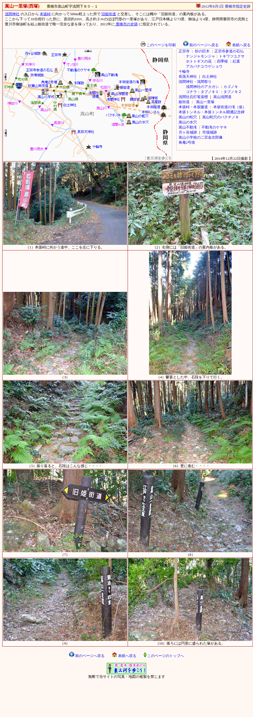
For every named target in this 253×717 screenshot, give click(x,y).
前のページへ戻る (201, 45)
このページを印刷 (158, 45)
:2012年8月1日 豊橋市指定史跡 (223, 6)
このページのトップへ (164, 656)
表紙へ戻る (238, 45)
